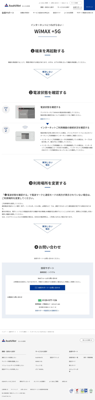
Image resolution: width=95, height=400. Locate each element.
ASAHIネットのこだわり (9, 381)
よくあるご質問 (43, 3)
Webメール (65, 3)
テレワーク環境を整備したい (10, 361)
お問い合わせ (55, 3)
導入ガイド (72, 365)
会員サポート (77, 7)
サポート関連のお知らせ (85, 14)
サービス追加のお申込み (41, 14)
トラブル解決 (22, 332)
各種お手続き (24, 14)
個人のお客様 (86, 340)
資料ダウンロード (25, 381)
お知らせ (64, 381)
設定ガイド (56, 14)
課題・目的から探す (47, 7)
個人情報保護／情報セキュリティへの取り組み (13, 393)
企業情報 (4, 389)
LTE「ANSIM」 (39, 369)
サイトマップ (14, 389)
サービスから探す (63, 7)
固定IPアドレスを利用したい (10, 369)
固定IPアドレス (54, 357)
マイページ (89, 7)
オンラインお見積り (39, 381)
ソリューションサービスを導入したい (13, 365)
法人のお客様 (17, 5)
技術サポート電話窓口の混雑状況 (46, 310)
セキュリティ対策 (73, 370)
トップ (3, 332)
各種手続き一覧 (73, 357)
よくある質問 (68, 14)
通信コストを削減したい (9, 357)
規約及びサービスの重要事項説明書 (39, 389)
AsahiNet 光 (39, 357)
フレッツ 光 (38, 365)
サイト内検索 (80, 3)
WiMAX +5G (38, 361)
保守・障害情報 (88, 357)
